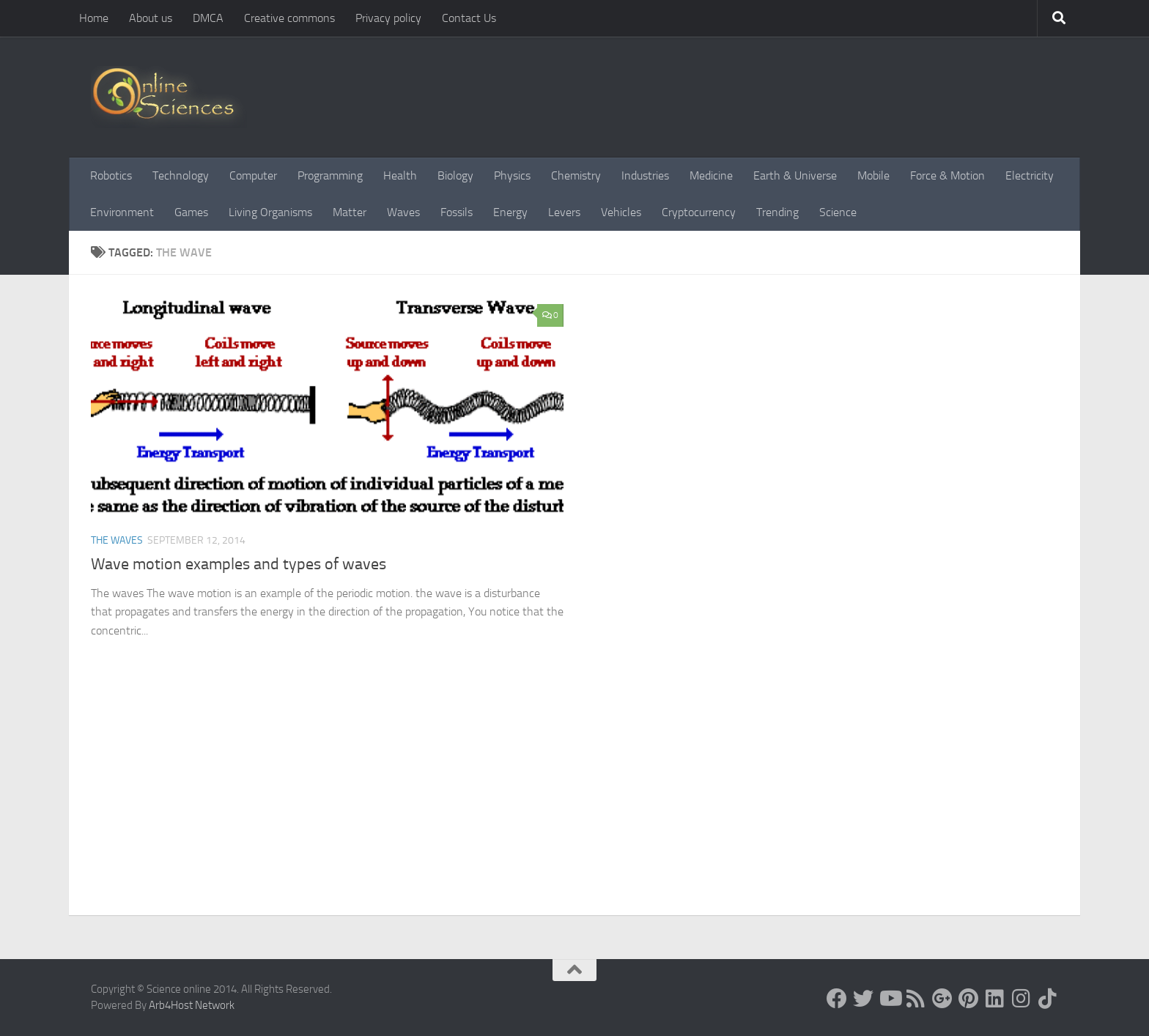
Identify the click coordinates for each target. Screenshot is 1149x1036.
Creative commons (289, 18)
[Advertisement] (574, 805)
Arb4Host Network (191, 1005)
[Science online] (837, 998)
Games (191, 212)
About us (150, 18)
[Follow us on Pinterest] (968, 998)
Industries (645, 175)
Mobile (873, 175)
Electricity (1029, 175)
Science (838, 212)
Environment (122, 212)
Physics (512, 175)
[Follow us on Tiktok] (1048, 998)
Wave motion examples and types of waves (238, 564)
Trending (777, 212)
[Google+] (942, 998)
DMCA (208, 18)
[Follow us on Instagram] (1021, 998)
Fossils (456, 212)
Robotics (111, 175)
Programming (330, 175)
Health (400, 175)
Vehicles (621, 212)
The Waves (117, 540)
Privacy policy (388, 18)
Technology (180, 175)
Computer (253, 175)
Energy (510, 212)
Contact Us (469, 18)
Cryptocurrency (699, 212)
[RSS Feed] (916, 998)
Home (93, 18)
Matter (349, 212)
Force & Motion (947, 175)
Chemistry (576, 175)
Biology (455, 175)
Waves (403, 212)
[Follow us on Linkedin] (995, 998)
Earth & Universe (795, 175)
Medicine (711, 175)
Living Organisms (270, 212)
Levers (564, 212)
